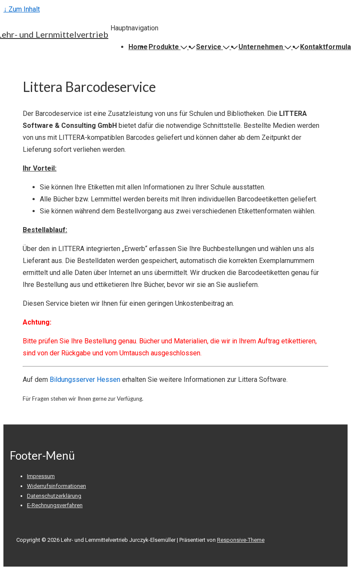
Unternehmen (265, 47)
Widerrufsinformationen (56, 486)
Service (213, 47)
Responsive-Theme (241, 540)
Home (138, 47)
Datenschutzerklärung (54, 496)
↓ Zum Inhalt (21, 9)
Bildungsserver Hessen (85, 379)
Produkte (169, 47)
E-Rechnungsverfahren (55, 505)
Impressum (41, 476)
